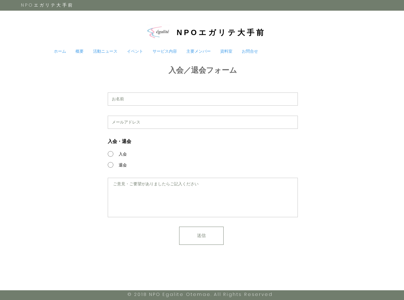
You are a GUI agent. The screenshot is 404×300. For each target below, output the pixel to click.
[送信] (201, 236)
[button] (105, 51)
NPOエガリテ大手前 (221, 32)
